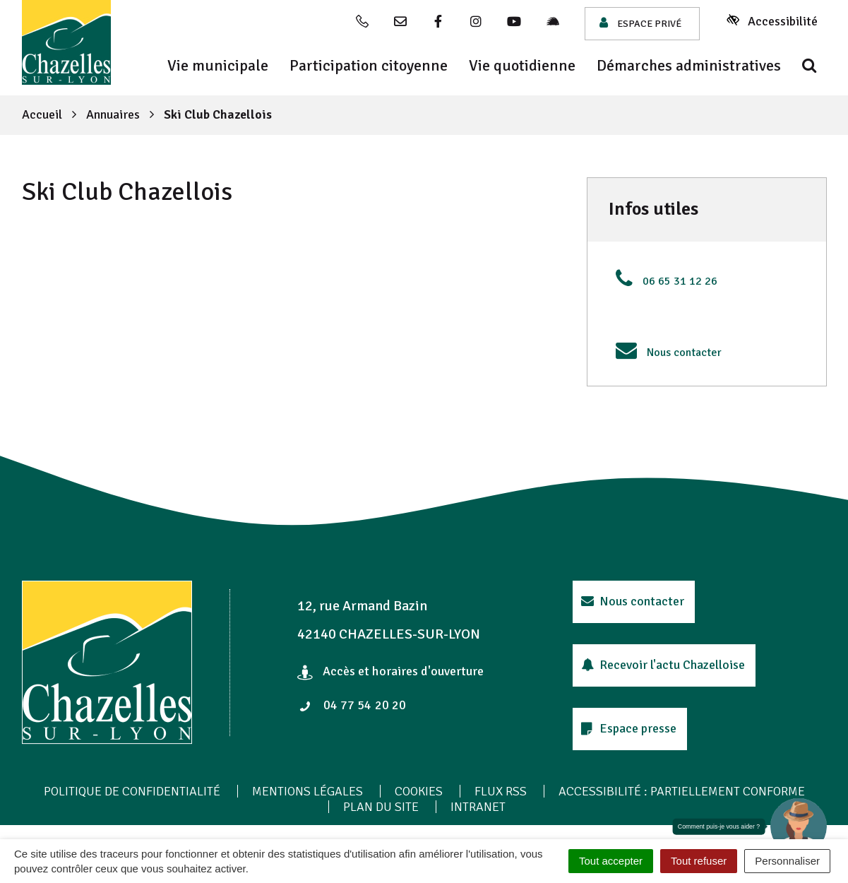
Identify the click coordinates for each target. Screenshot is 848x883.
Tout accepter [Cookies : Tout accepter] (611, 861)
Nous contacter (684, 352)
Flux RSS (500, 791)
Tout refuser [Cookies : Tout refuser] (699, 861)
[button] (798, 826)
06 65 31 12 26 (680, 281)
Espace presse (629, 728)
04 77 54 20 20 (352, 705)
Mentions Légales (307, 791)
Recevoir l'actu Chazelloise (663, 664)
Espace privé (640, 23)
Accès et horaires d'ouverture (390, 671)
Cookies (419, 791)
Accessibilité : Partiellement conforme (682, 791)
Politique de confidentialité (132, 791)
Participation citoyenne (368, 66)
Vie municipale (217, 66)
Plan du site (381, 806)
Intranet (478, 806)
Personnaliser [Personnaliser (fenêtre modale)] (787, 861)
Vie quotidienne (522, 66)
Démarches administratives (689, 66)
